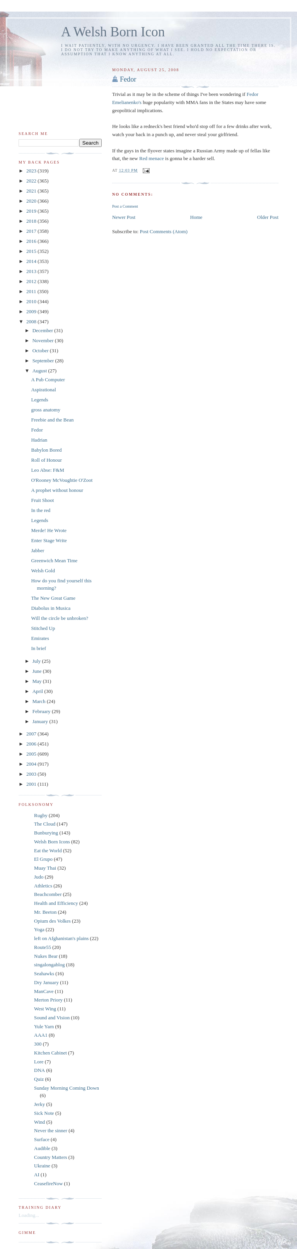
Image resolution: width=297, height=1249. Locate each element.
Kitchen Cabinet (50, 1053)
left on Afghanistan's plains (61, 938)
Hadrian (39, 440)
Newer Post (123, 217)
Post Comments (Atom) (164, 231)
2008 (32, 321)
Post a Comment (125, 206)
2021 (32, 191)
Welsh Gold (43, 570)
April (38, 691)
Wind (39, 1122)
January (41, 721)
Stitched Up (43, 628)
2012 (32, 281)
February (42, 711)
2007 (32, 734)
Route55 (42, 947)
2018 (32, 221)
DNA (39, 1070)
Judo (39, 877)
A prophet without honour (57, 490)
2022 (32, 181)
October (41, 350)
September (43, 360)
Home (196, 217)
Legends (39, 400)
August (40, 371)
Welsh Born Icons (52, 842)
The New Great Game (53, 598)
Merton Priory (48, 1000)
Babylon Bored (46, 450)
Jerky (39, 1104)
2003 (32, 774)
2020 (32, 201)
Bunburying (46, 833)
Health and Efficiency (56, 903)
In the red (40, 510)
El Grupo (43, 859)
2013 (32, 271)
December (43, 330)
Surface (42, 1139)
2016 (32, 241)
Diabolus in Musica (50, 608)
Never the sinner (50, 1130)
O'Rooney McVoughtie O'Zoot (61, 480)
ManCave (44, 991)
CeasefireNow (48, 1183)
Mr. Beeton (45, 912)
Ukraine (42, 1166)
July (37, 661)
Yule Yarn (44, 1026)
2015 (32, 251)
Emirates (40, 638)
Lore (39, 1062)
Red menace (151, 158)
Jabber (37, 550)
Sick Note (44, 1113)
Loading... (29, 1215)
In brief (38, 648)
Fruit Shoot (42, 500)
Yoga (39, 929)
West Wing (45, 1009)
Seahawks (44, 973)
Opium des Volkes (52, 921)
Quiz (39, 1079)
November (43, 340)
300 (38, 1044)
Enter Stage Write (49, 540)
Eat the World (48, 850)
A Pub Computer (48, 379)
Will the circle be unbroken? (59, 618)
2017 (32, 231)
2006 (32, 744)
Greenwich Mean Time (54, 560)
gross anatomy (45, 410)
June (37, 671)
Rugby (41, 815)
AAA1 (41, 1035)
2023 (32, 171)
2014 (32, 261)
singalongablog (49, 964)
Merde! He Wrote (49, 530)
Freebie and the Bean (52, 420)
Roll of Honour (46, 460)
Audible (42, 1148)
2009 (32, 311)
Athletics (43, 886)
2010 (32, 301)
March (39, 701)
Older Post (267, 217)
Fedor (128, 79)
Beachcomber (47, 894)
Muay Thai (45, 868)
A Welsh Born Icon (113, 31)
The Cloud (44, 824)
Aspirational (43, 389)
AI (36, 1174)
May (37, 681)
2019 (32, 211)
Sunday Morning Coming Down (66, 1088)
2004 (32, 764)
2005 (32, 754)
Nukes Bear (46, 956)
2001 (32, 784)
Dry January (46, 982)
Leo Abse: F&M (47, 470)
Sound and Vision (52, 1017)
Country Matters (50, 1157)
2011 (32, 291)
